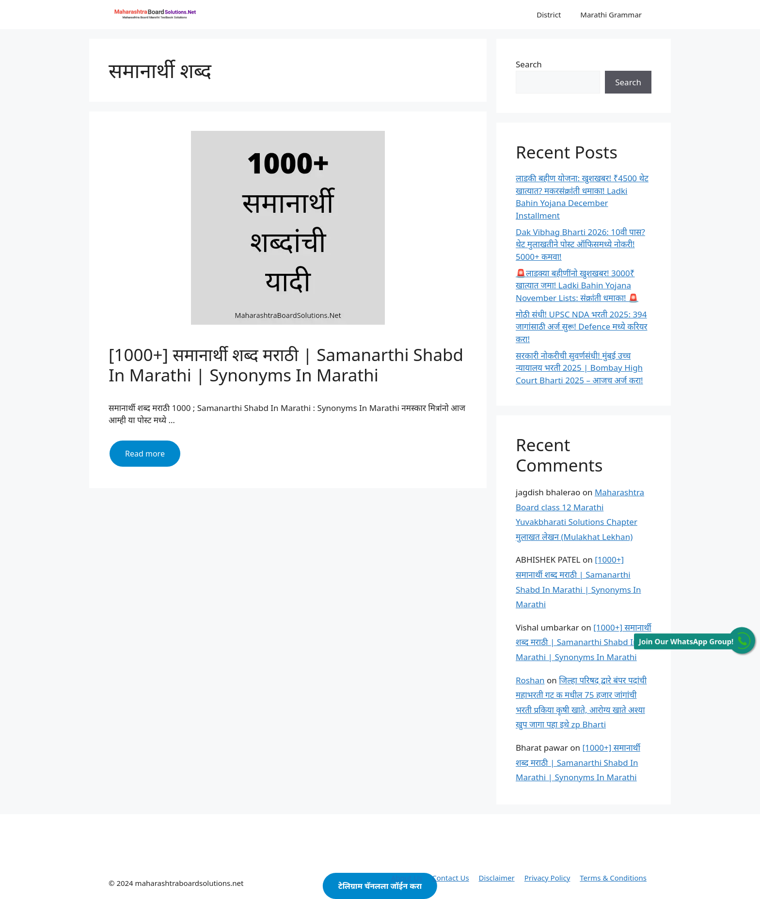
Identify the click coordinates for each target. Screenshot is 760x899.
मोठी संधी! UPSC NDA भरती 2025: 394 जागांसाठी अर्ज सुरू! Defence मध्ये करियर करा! (581, 327)
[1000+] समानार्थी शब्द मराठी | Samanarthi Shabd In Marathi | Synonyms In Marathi (286, 364)
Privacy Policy (547, 878)
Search (529, 64)
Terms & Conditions (613, 878)
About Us (407, 878)
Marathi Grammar (611, 14)
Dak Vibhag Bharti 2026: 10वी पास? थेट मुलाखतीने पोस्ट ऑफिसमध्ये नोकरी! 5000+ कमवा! (580, 244)
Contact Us (450, 878)
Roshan (530, 680)
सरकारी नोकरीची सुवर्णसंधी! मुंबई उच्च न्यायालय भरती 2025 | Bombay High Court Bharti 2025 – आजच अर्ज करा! (579, 368)
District (549, 14)
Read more (152, 457)
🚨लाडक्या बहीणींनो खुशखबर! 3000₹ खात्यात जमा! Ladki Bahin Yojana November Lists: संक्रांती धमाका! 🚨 (577, 285)
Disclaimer (497, 878)
